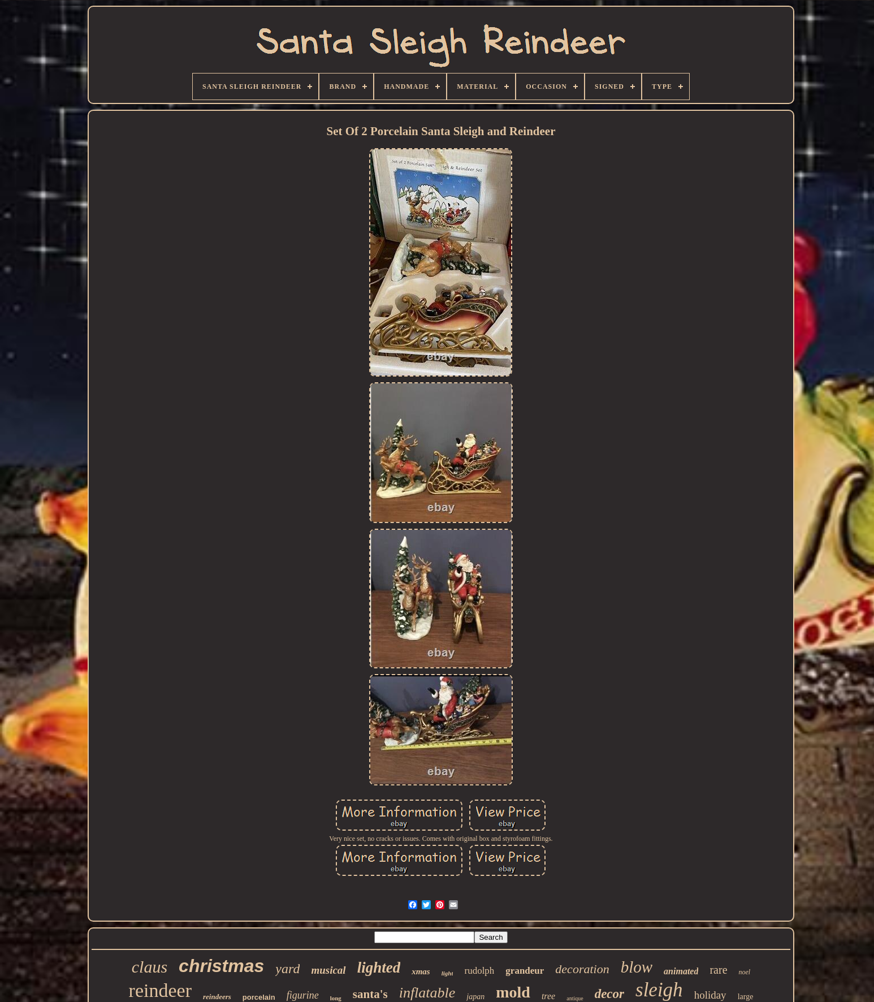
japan (475, 996)
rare (718, 970)
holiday (710, 995)
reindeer (160, 990)
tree (548, 996)
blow (636, 967)
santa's (370, 994)
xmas (421, 971)
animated (681, 971)
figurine (303, 995)
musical (328, 970)
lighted (379, 967)
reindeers (217, 996)
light (447, 973)
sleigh (659, 990)
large (746, 996)
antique (574, 998)
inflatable (427, 992)
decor (609, 994)
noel (745, 972)
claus (149, 966)
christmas (221, 966)
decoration (582, 969)
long (335, 998)
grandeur (524, 970)
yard (287, 968)
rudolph (479, 970)
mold (513, 992)
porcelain (259, 997)
